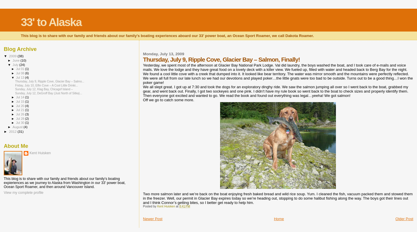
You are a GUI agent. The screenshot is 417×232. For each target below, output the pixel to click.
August (18, 127)
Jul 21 (20, 110)
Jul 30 (20, 122)
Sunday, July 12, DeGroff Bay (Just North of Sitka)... (48, 93)
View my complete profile (23, 193)
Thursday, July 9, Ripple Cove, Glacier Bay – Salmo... (49, 81)
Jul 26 (20, 114)
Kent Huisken (40, 153)
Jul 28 (20, 118)
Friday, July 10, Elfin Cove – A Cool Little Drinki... (46, 85)
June (17, 60)
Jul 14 (20, 97)
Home (279, 219)
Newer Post (152, 219)
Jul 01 (20, 69)
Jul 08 (20, 73)
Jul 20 (20, 106)
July (16, 65)
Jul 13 (20, 77)
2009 (13, 56)
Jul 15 (20, 101)
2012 (13, 131)
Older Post (404, 219)
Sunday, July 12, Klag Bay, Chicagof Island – (44, 89)
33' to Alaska (51, 22)
